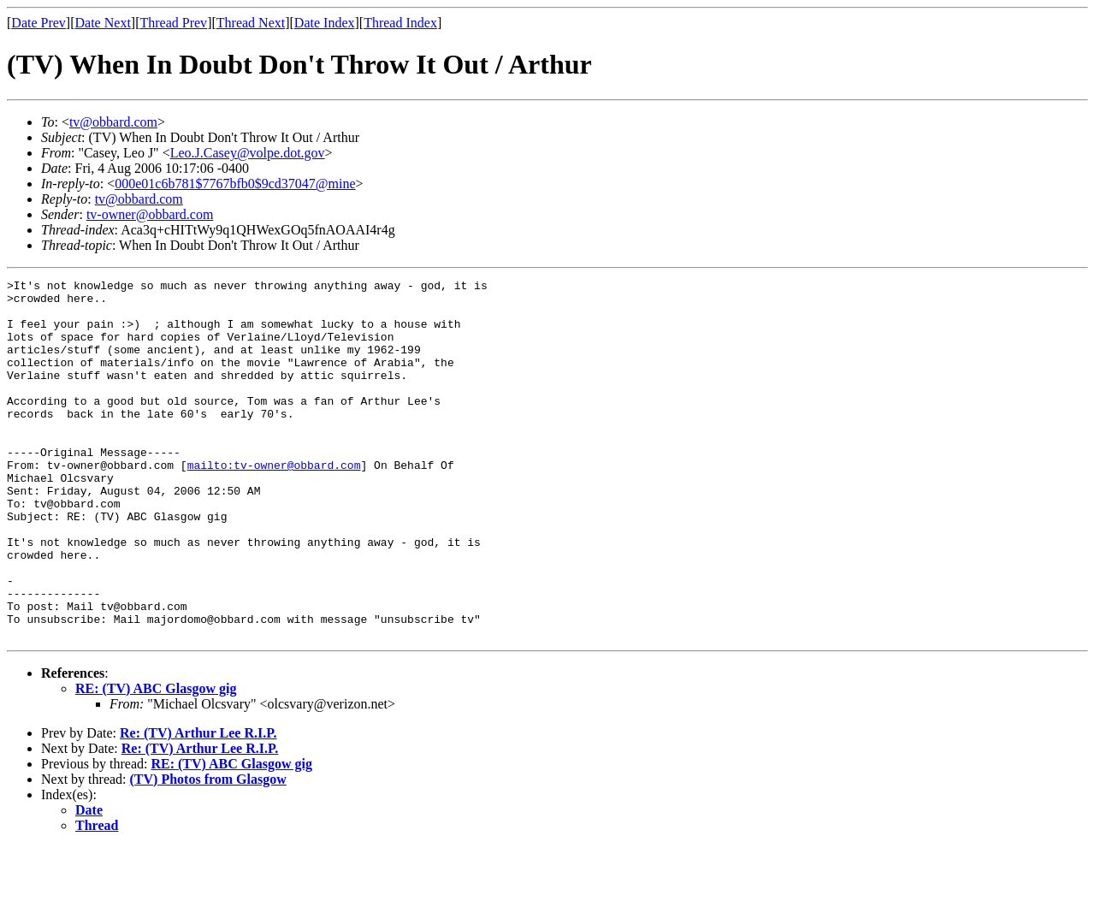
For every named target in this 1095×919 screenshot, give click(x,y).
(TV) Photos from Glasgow (208, 851)
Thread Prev (173, 22)
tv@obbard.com (113, 122)
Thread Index (400, 22)
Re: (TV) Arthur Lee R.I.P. (198, 804)
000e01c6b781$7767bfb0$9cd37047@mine (235, 183)
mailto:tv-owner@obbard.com (274, 503)
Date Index (324, 22)
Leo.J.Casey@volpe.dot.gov (247, 152)
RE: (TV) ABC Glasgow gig (155, 760)
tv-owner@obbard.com (149, 214)
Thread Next (250, 22)
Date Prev (38, 22)
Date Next (103, 22)
